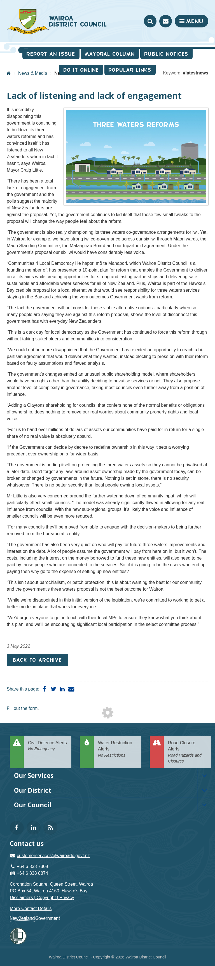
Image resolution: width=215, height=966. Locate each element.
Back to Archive (37, 660)
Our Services (33, 775)
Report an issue (51, 54)
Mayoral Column (110, 54)
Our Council (32, 805)
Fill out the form (22, 708)
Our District (32, 790)
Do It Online (81, 69)
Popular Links (130, 69)
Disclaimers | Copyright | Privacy (42, 897)
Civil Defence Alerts (47, 746)
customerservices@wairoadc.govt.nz (53, 855)
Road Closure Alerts (187, 752)
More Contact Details (31, 908)
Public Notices (166, 54)
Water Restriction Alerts (117, 749)
